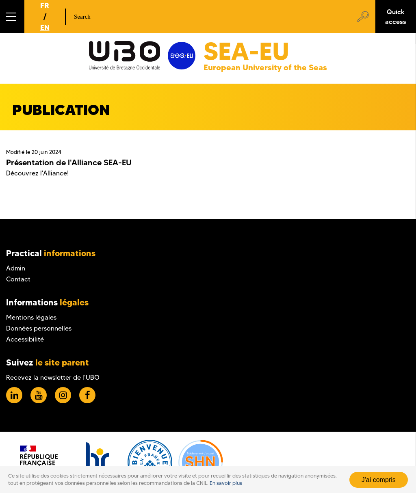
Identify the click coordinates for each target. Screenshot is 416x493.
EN (45, 27)
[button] (12, 16)
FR (44, 5)
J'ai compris (379, 479)
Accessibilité (25, 339)
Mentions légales (31, 317)
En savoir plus (226, 483)
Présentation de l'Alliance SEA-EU (69, 162)
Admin (15, 268)
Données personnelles (39, 328)
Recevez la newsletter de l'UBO (53, 377)
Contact (18, 279)
